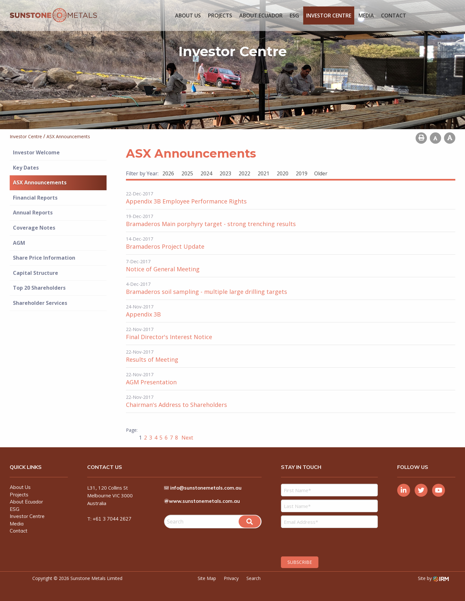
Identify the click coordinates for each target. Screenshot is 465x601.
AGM (19, 242)
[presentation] (320, 541)
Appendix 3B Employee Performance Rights (186, 201)
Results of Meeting (152, 359)
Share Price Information (44, 257)
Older (320, 173)
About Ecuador (261, 15)
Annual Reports (33, 212)
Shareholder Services (40, 302)
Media (366, 15)
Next (186, 437)
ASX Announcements (40, 182)
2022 (244, 173)
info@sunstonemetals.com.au (206, 488)
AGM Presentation (151, 382)
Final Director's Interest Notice (169, 337)
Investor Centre (328, 15)
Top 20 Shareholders (39, 287)
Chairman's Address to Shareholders (176, 405)
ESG (294, 15)
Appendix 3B (143, 314)
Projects (220, 15)
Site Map (207, 578)
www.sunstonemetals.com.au (204, 501)
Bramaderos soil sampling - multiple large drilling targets (206, 291)
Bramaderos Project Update (165, 246)
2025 (187, 173)
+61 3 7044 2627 (112, 519)
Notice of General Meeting (163, 269)
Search (253, 578)
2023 (225, 173)
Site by (433, 578)
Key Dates (26, 167)
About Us (188, 15)
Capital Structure (35, 272)
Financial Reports (35, 197)
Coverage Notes (34, 227)
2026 (168, 173)
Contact (393, 15)
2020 (282, 173)
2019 (301, 173)
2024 (206, 173)
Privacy (231, 578)
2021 (263, 173)
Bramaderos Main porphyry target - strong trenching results (211, 224)
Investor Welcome (36, 152)
